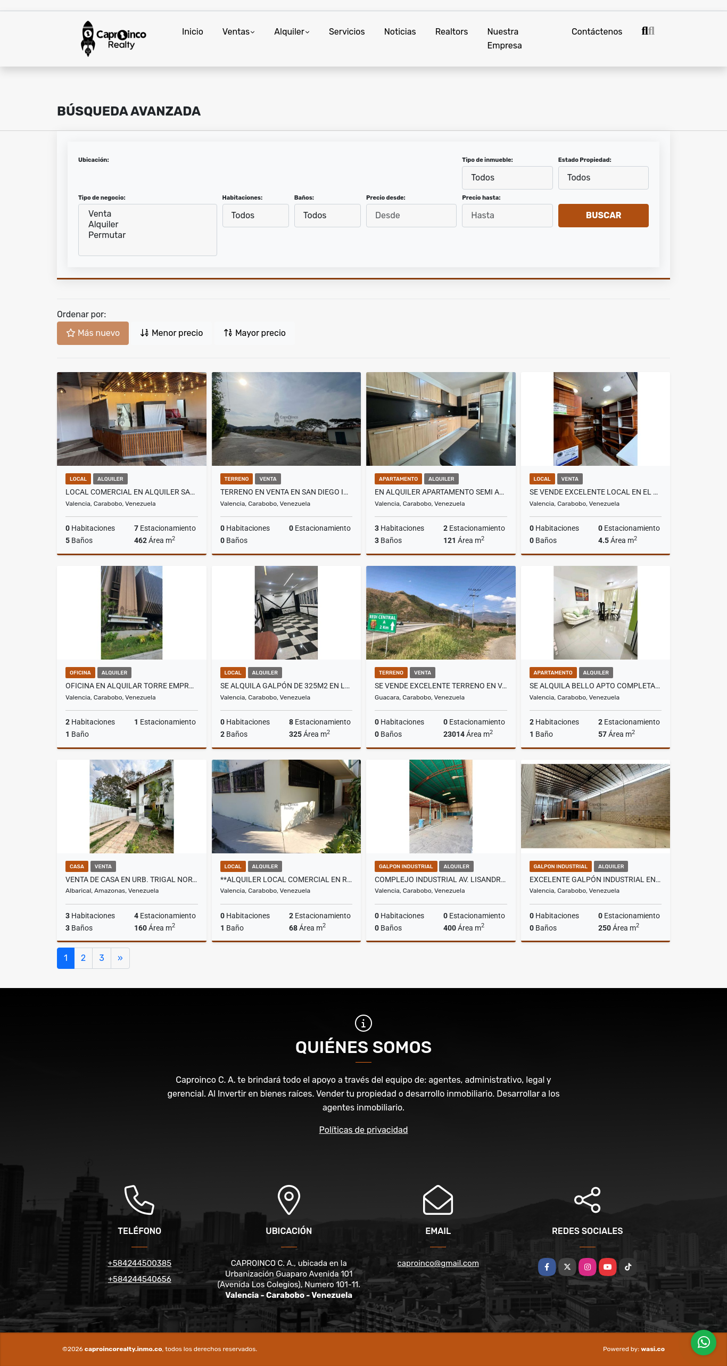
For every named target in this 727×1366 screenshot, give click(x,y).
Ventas (236, 32)
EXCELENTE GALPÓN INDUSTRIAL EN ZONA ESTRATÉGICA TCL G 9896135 (596, 879)
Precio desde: (386, 197)
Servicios (347, 32)
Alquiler (289, 32)
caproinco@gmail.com (438, 1263)
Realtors (451, 32)
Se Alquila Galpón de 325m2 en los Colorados (286, 685)
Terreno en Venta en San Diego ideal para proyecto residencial (286, 492)
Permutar (147, 235)
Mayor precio (255, 333)
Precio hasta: (481, 197)
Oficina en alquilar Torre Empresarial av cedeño (131, 685)
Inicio (192, 32)
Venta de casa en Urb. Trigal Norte (131, 879)
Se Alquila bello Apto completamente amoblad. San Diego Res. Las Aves (596, 685)
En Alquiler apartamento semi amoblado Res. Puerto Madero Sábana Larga (441, 492)
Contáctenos (597, 32)
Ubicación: (93, 160)
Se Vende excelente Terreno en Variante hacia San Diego (441, 685)
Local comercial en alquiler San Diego (131, 492)
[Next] (120, 958)
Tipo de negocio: (102, 197)
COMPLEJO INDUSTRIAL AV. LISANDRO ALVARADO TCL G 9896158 (441, 879)
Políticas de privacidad (363, 1130)
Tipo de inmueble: (487, 160)
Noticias (400, 32)
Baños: (304, 197)
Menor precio (171, 333)
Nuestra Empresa (504, 39)
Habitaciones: (242, 197)
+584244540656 (139, 1279)
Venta (147, 214)
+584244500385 (139, 1263)
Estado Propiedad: (585, 160)
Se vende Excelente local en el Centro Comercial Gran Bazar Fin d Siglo (596, 492)
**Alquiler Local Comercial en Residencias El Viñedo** (286, 879)
